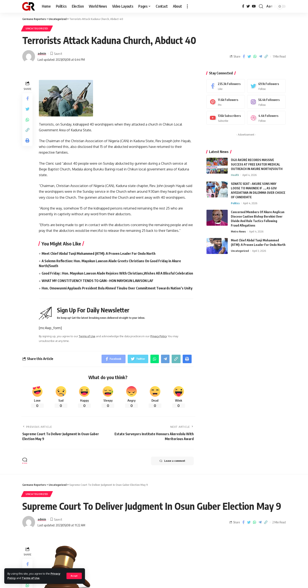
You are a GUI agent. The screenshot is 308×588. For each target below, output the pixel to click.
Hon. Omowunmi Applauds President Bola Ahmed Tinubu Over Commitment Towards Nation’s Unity (117, 288)
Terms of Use (31, 578)
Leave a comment (172, 461)
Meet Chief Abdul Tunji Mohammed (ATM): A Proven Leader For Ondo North (98, 253)
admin (42, 53)
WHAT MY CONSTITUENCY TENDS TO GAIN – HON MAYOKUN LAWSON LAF (97, 281)
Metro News (238, 231)
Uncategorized (37, 28)
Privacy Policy (158, 336)
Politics (235, 203)
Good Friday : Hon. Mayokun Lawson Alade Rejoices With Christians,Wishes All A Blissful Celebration (117, 273)
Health (235, 175)
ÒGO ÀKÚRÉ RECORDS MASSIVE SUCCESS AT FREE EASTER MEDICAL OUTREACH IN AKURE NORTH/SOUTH (257, 164)
